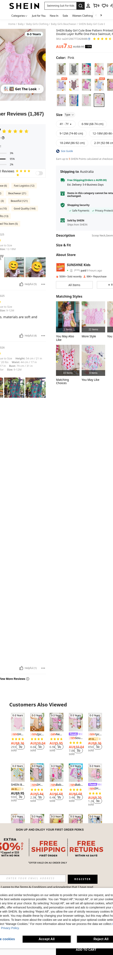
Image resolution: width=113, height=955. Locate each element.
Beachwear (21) (17, 193)
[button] (60, 6)
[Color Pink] (65, 58)
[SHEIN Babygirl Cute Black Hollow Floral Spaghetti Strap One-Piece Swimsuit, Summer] (95, 823)
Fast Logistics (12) (24, 185)
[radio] (61, 69)
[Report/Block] (43, 284)
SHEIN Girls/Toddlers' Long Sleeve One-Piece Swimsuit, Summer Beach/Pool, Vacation (37, 839)
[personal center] (88, 5)
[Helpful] (21, 284)
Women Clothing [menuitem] (82, 15)
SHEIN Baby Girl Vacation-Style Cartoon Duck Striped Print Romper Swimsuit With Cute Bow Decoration (18, 785)
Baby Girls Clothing (37, 24)
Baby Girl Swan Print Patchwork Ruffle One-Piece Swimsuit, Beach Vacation (56, 785)
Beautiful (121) (19, 201)
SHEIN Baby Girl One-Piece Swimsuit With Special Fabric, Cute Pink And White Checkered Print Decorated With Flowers (18, 734)
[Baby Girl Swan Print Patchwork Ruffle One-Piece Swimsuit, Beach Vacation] (56, 772)
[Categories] (19, 16)
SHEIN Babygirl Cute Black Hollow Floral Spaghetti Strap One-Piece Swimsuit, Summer (95, 839)
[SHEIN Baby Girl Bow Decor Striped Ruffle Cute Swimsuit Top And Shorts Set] (56, 823)
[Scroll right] (101, 16)
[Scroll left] (96, 16)
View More (56, 867)
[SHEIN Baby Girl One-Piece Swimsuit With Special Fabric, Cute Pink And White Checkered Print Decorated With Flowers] (18, 722)
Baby (21, 24)
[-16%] (14, 734)
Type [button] (69, 114)
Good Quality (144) (25, 208)
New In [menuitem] (54, 15)
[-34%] (52, 734)
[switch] (39, 173)
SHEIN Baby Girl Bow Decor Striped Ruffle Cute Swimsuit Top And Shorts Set (56, 839)
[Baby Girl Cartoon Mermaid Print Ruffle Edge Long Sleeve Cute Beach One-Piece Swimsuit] (93, 360)
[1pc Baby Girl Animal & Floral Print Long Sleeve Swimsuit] (95, 722)
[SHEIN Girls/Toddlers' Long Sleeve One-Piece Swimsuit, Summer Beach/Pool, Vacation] (37, 823)
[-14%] (14, 839)
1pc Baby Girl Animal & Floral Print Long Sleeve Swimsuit (95, 734)
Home (11, 24)
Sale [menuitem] (65, 15)
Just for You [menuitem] (39, 15)
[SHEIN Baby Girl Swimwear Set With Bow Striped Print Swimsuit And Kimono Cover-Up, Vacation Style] (93, 316)
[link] (96, 5)
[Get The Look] (22, 89)
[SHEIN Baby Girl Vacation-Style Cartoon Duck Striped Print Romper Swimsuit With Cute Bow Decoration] (18, 772)
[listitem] (68, 316)
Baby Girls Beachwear (63, 24)
